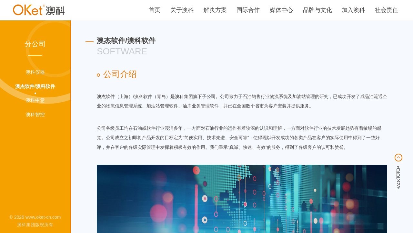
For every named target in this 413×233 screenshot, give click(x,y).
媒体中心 (281, 10)
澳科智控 (35, 114)
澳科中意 (35, 100)
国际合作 (248, 10)
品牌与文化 (317, 10)
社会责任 (386, 10)
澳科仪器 (35, 72)
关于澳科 (182, 10)
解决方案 (215, 10)
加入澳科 (353, 10)
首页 (154, 10)
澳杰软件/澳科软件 (35, 86)
